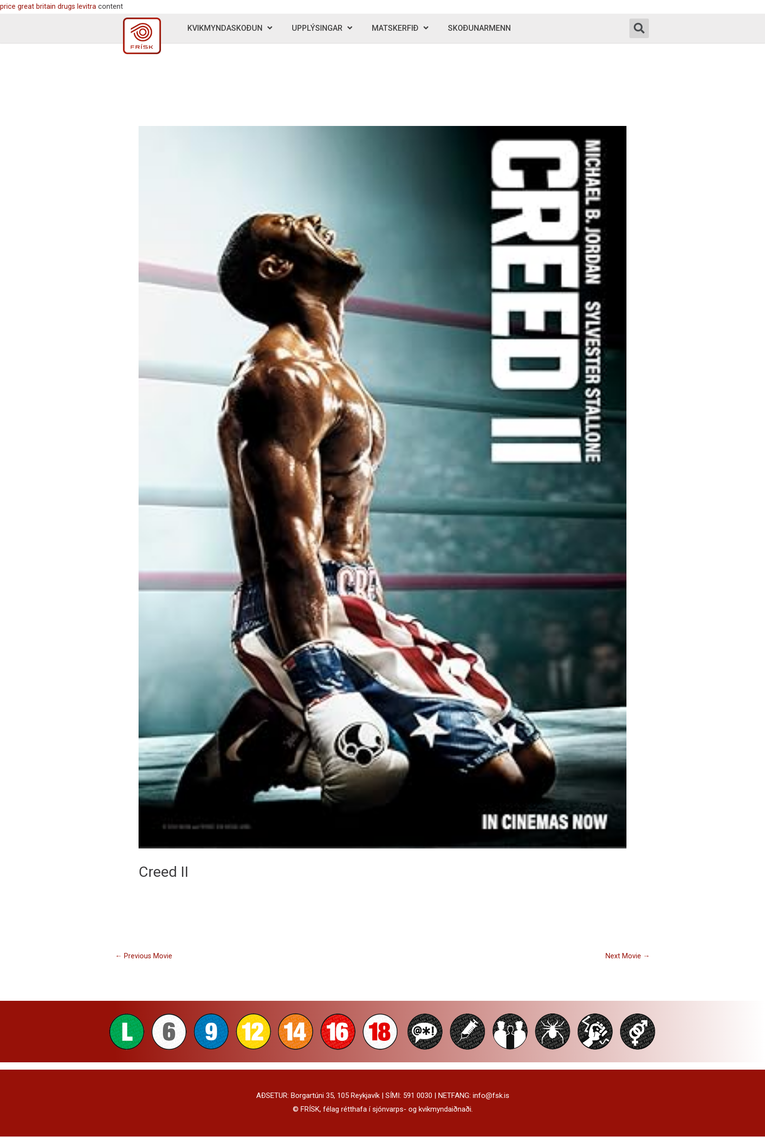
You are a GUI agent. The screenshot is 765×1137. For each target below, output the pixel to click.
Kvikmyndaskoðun (229, 28)
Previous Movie (144, 956)
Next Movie (627, 956)
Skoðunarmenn (479, 28)
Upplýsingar (322, 28)
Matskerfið (400, 28)
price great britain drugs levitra (48, 6)
